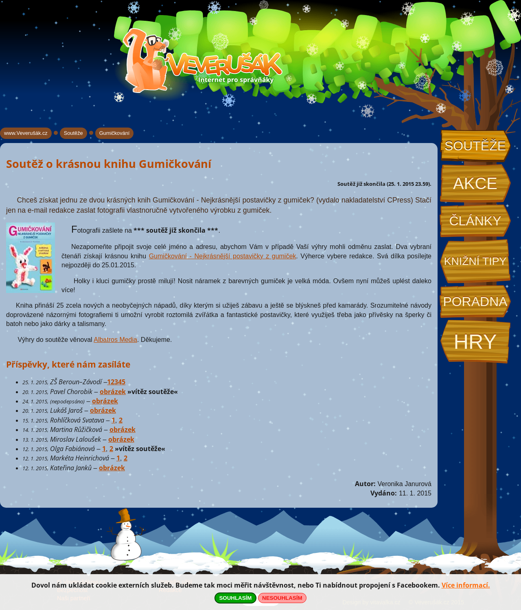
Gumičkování (114, 133)
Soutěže (475, 146)
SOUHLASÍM (235, 598)
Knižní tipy (475, 261)
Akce (475, 183)
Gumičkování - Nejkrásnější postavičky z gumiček (222, 256)
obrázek (113, 391)
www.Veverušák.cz (26, 133)
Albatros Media (115, 339)
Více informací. (466, 585)
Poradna (475, 301)
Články (475, 221)
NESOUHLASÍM (282, 598)
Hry (475, 341)
